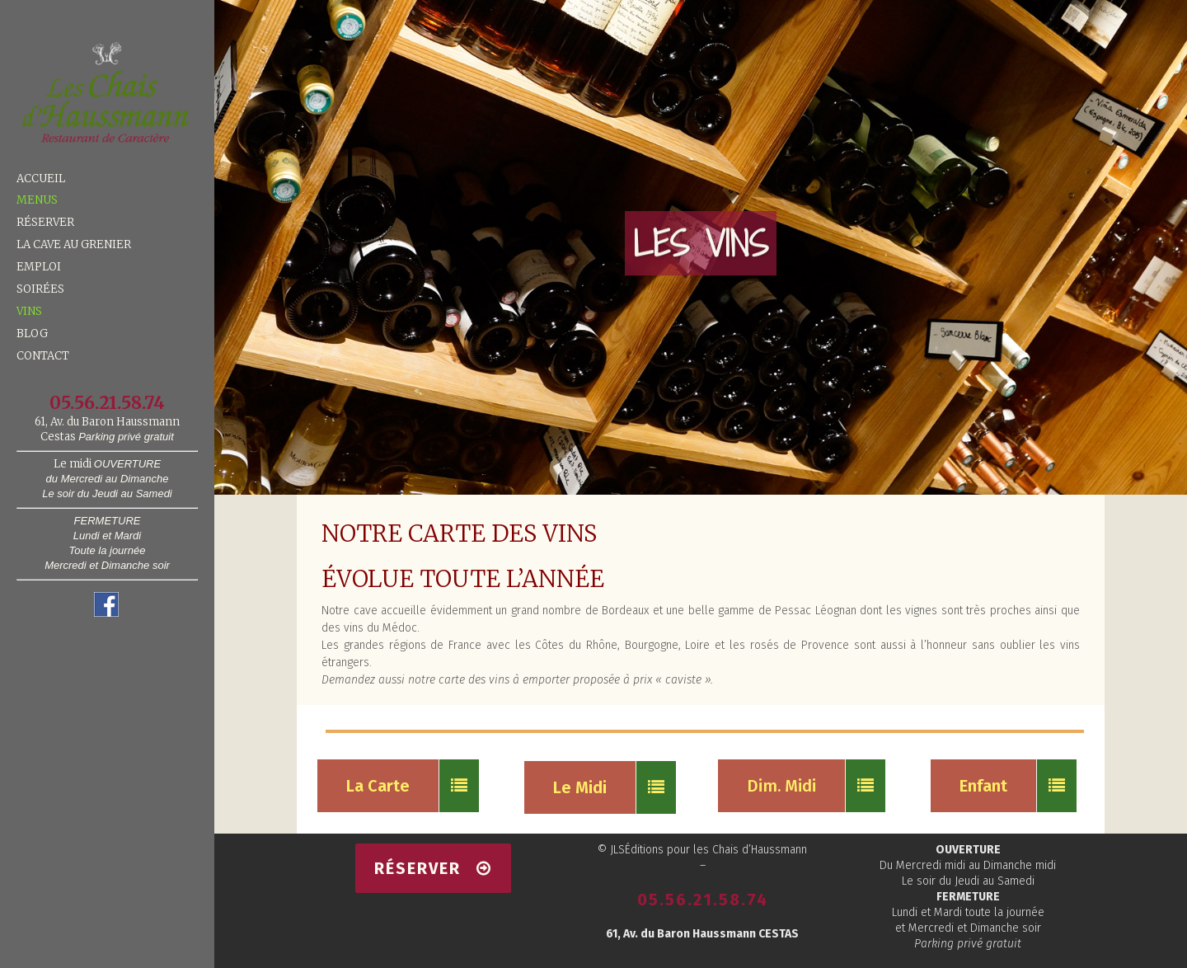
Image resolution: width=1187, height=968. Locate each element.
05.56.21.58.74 (702, 899)
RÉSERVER (433, 868)
